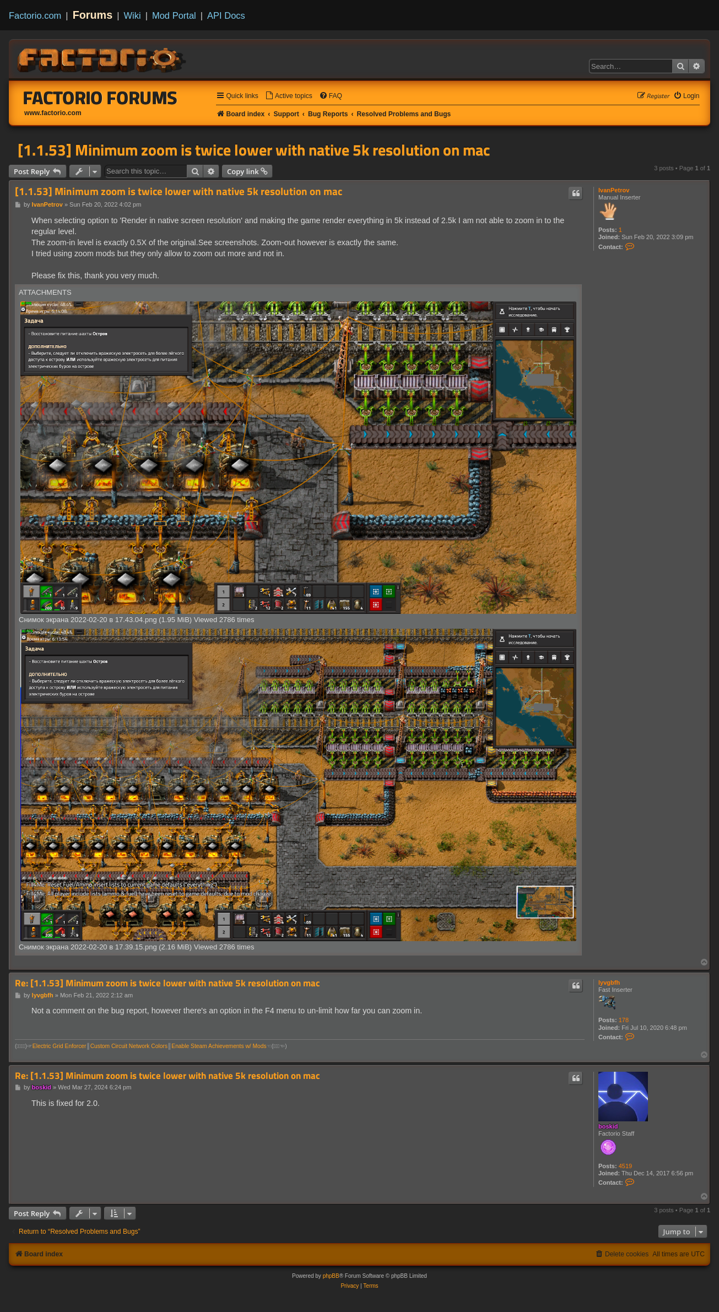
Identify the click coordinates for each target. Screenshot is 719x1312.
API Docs (226, 15)
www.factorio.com (53, 113)
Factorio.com (35, 15)
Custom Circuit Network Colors (128, 1046)
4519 (625, 1166)
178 (624, 1020)
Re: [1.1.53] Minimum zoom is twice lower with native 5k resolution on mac (167, 983)
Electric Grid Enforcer (60, 1046)
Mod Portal (174, 15)
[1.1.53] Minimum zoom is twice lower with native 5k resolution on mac (254, 149)
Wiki (132, 15)
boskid (608, 1126)
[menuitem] (288, 96)
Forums (93, 15)
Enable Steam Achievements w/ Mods (218, 1046)
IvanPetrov (613, 190)
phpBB (331, 1276)
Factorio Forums (100, 97)
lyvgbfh (609, 982)
